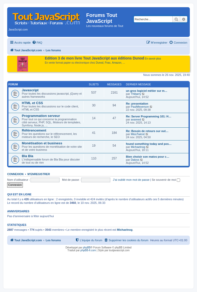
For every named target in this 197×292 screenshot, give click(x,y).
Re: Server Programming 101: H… (148, 116)
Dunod (99, 62)
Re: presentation (137, 103)
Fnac (108, 62)
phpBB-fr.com (88, 250)
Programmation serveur (41, 116)
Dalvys (135, 159)
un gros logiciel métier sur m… (146, 90)
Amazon (117, 62)
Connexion (15, 174)
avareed (136, 119)
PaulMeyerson (140, 106)
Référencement (34, 130)
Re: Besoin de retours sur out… (147, 131)
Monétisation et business (42, 143)
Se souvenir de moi (166, 179)
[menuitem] (37, 42)
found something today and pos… (149, 143)
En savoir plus (153, 58)
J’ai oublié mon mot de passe (131, 179)
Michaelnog (138, 146)
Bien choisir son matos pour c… (147, 156)
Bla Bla (27, 156)
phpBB (87, 247)
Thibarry (136, 93)
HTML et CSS (32, 103)
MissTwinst (138, 134)
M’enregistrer (38, 174)
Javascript (30, 90)
